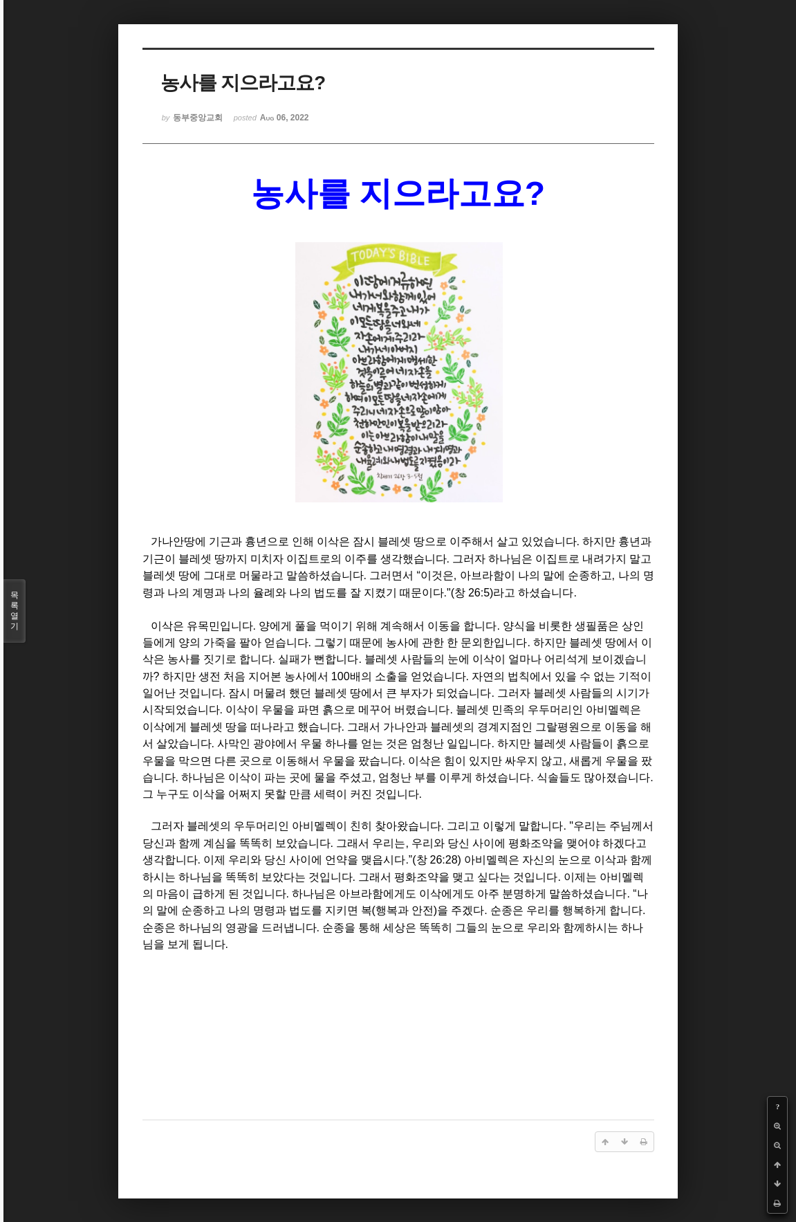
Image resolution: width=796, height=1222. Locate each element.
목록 (14, 611)
